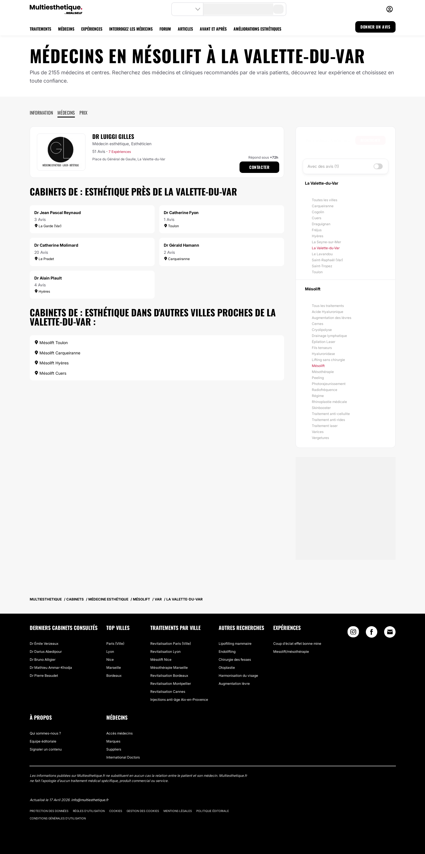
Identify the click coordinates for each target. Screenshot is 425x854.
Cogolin (318, 212)
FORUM (165, 29)
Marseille (113, 667)
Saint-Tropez (322, 266)
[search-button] (278, 9)
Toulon (317, 272)
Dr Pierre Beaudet (44, 675)
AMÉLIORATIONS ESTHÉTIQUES (257, 29)
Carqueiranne (323, 206)
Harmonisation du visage (238, 675)
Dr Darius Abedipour (46, 651)
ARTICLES (185, 29)
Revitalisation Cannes (167, 691)
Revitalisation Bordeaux (169, 675)
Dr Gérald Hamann (181, 245)
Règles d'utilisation (89, 811)
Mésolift (318, 366)
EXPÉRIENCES (91, 29)
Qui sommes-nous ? (45, 733)
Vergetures (320, 438)
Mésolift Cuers (50, 373)
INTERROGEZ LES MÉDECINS (131, 29)
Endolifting (227, 651)
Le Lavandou (322, 254)
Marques (113, 741)
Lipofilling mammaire (235, 643)
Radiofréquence (324, 390)
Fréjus (317, 230)
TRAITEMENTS (40, 29)
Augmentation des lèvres (331, 318)
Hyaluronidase (323, 354)
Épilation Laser (323, 342)
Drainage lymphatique (329, 336)
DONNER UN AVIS (375, 27)
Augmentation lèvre (234, 683)
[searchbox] (330, 140)
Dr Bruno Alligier (42, 659)
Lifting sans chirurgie (328, 360)
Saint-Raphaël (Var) (327, 260)
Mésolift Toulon (51, 342)
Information (41, 112)
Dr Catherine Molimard (56, 245)
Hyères (317, 236)
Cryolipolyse (322, 330)
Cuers (316, 218)
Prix (83, 112)
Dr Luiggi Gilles (113, 136)
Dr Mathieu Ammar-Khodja (51, 667)
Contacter (259, 167)
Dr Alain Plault (48, 278)
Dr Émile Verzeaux (44, 643)
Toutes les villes (324, 200)
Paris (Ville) (115, 643)
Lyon (110, 651)
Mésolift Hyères (51, 362)
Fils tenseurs (322, 348)
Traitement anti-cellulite (331, 414)
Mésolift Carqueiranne (57, 352)
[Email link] (390, 632)
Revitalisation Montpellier (170, 683)
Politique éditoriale (212, 811)
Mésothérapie (323, 372)
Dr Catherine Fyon (181, 212)
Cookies (115, 811)
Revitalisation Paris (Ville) (170, 643)
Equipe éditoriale (43, 741)
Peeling (318, 378)
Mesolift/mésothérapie (291, 651)
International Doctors (123, 757)
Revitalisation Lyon (165, 651)
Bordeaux (113, 675)
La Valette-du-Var (326, 248)
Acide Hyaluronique (327, 312)
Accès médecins (119, 733)
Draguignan (321, 224)
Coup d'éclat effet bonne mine (297, 643)
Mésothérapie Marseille (169, 667)
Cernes (317, 324)
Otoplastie (227, 667)
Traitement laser (325, 426)
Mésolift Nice (160, 659)
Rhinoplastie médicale (329, 402)
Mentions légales (177, 811)
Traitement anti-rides (328, 420)
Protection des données (49, 811)
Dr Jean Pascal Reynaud (57, 212)
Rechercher (370, 140)
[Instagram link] (353, 633)
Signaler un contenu (46, 749)
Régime (318, 396)
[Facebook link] (371, 633)
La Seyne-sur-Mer (326, 242)
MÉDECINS (66, 29)
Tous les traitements (328, 306)
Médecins (66, 112)
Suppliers (113, 749)
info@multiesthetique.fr (89, 800)
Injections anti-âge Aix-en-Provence (179, 699)
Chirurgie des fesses (235, 659)
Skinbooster (321, 408)
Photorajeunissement (329, 384)
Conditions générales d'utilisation (58, 818)
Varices (318, 432)
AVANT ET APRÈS (213, 29)
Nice (110, 659)
